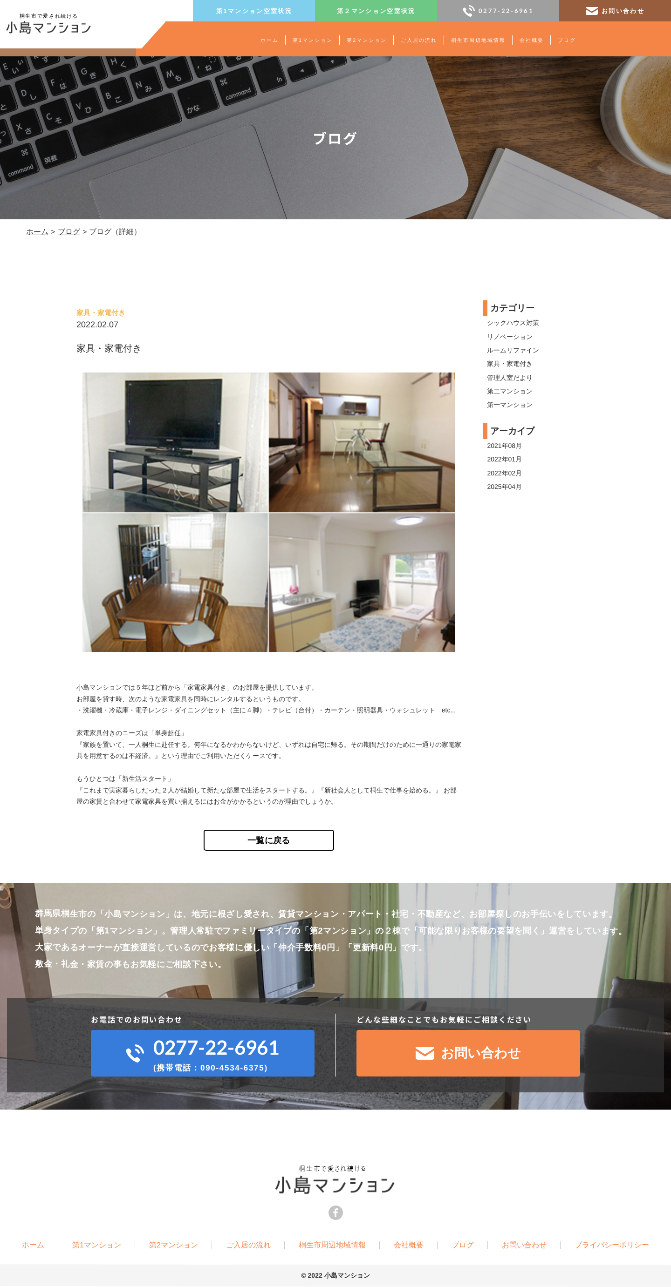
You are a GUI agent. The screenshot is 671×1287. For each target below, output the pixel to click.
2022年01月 (504, 459)
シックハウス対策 (513, 322)
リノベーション (510, 336)
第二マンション (510, 391)
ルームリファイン (513, 350)
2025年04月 (504, 486)
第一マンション (510, 405)
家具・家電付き (510, 363)
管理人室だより (510, 377)
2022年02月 (504, 473)
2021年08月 (504, 445)
